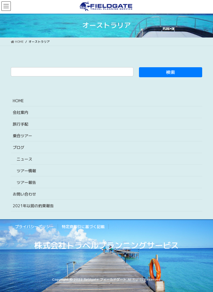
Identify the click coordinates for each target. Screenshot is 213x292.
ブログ (18, 147)
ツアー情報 (26, 170)
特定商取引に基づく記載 (83, 226)
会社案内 (20, 112)
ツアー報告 (26, 182)
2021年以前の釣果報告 (33, 205)
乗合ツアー (22, 135)
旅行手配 (20, 124)
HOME (18, 100)
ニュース (24, 159)
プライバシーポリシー (34, 226)
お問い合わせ (24, 194)
